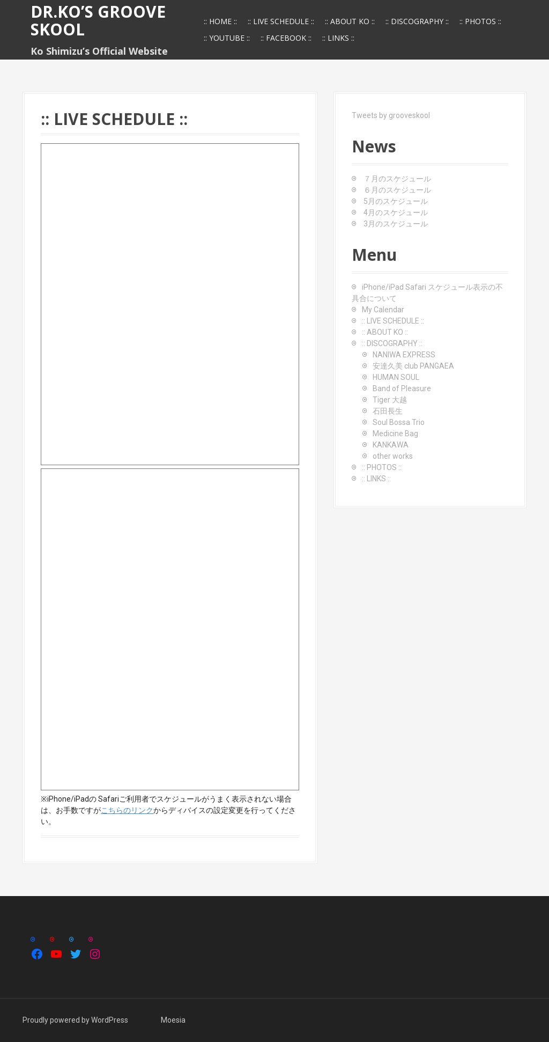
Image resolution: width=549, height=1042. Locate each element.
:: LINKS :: (338, 38)
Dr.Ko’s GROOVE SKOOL (98, 20)
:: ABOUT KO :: (350, 21)
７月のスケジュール (397, 178)
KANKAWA (391, 445)
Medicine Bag (395, 433)
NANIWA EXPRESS (404, 354)
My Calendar (383, 309)
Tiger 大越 (390, 399)
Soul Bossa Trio (399, 422)
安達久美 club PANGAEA (413, 366)
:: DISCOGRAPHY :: (417, 21)
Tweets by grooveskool (391, 115)
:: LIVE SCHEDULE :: (281, 21)
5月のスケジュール (395, 201)
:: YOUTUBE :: (227, 38)
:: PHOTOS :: (480, 21)
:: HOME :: (220, 21)
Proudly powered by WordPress (75, 1020)
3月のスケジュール (395, 223)
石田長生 (388, 411)
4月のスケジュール (395, 212)
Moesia (173, 1020)
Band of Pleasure (402, 388)
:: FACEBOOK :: (286, 38)
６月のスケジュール (397, 190)
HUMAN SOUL (396, 377)
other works (393, 456)
